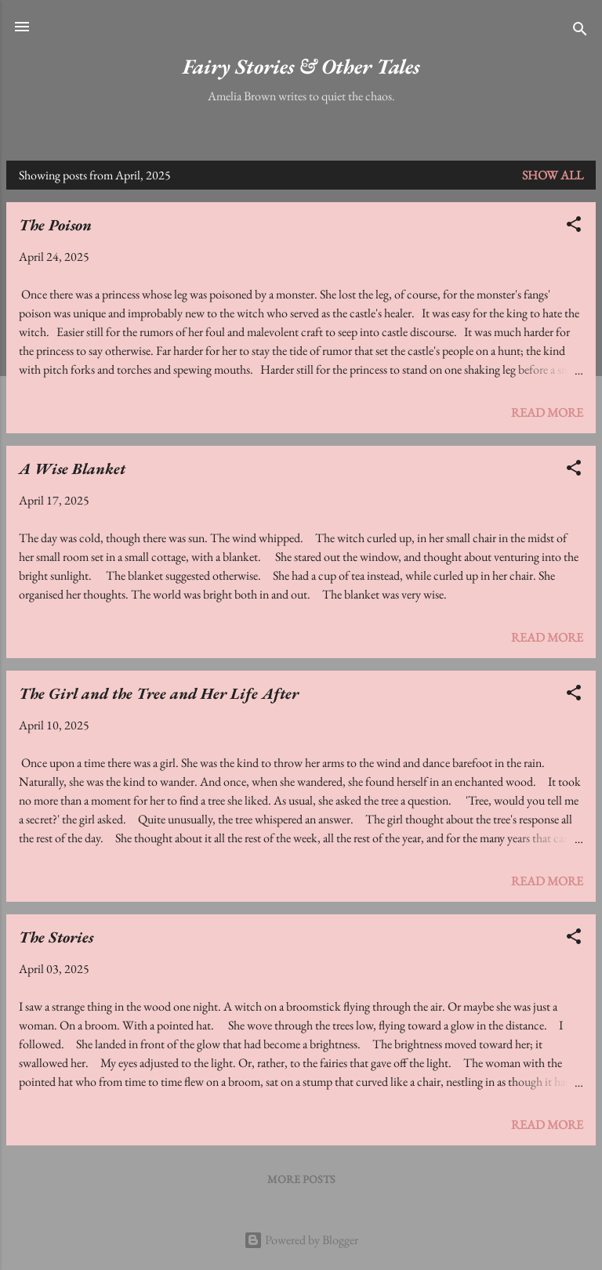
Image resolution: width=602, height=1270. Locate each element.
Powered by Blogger (301, 1240)
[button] (573, 227)
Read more (547, 412)
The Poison (55, 225)
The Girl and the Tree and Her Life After (159, 693)
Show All (552, 175)
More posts (301, 1179)
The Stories (56, 937)
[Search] (580, 32)
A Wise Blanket (72, 468)
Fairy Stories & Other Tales (301, 66)
